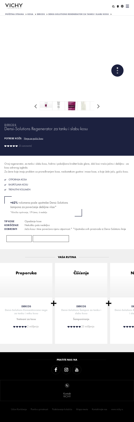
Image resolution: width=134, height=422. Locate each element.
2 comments (25, 146)
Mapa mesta (82, 409)
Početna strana (14, 14)
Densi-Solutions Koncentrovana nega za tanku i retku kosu (26, 311)
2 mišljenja (33, 326)
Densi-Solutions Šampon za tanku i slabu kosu (81, 311)
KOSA (30, 14)
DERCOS (41, 14)
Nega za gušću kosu (33, 138)
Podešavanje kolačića (62, 409)
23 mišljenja (87, 326)
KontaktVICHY (67, 390)
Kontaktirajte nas (99, 409)
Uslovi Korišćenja (19, 409)
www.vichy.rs (117, 409)
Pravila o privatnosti (39, 409)
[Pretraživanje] (113, 6)
